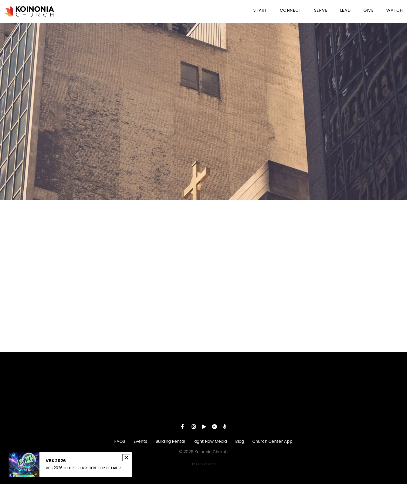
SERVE (321, 10)
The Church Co (203, 464)
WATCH (394, 10)
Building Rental (170, 441)
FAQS (119, 441)
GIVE (368, 10)
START (260, 10)
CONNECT (291, 10)
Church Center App (272, 441)
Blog (239, 441)
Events (140, 441)
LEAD (345, 10)
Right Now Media (210, 441)
